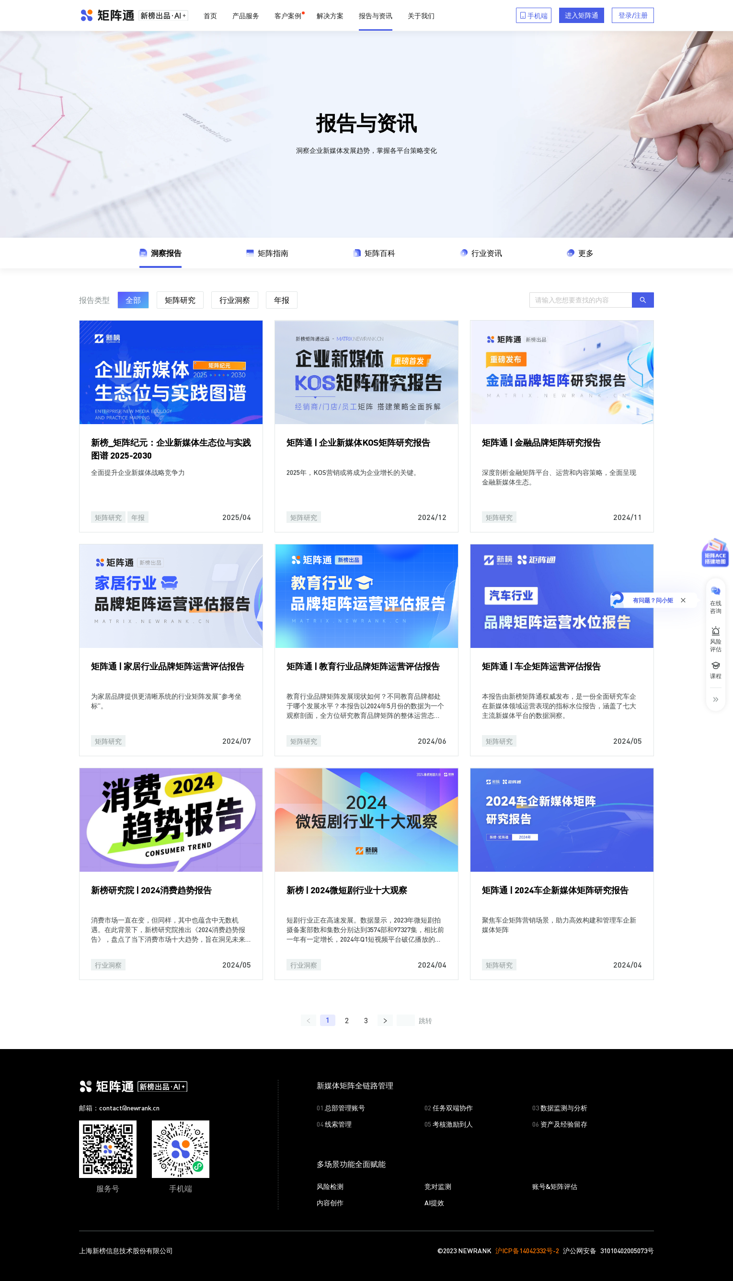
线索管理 (334, 1123)
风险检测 (330, 1186)
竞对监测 (437, 1186)
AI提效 (434, 1202)
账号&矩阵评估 (554, 1186)
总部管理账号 (341, 1107)
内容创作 (330, 1202)
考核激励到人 (448, 1123)
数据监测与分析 (559, 1107)
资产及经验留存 (559, 1123)
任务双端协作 (448, 1107)
